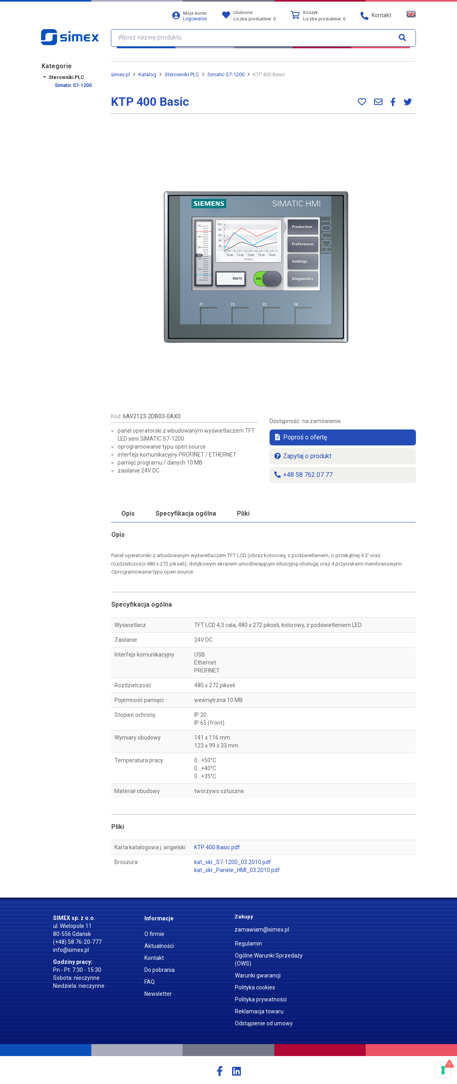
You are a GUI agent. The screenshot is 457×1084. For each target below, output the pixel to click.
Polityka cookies (255, 987)
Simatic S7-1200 (73, 85)
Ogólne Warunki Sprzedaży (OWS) (269, 959)
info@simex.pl (71, 950)
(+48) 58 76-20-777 (77, 942)
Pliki (243, 513)
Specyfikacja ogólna (186, 513)
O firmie (154, 934)
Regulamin (248, 943)
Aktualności (159, 946)
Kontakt (154, 958)
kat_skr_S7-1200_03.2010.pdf (232, 862)
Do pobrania (159, 970)
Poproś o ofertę (300, 437)
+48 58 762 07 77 (303, 475)
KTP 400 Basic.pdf (217, 847)
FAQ (149, 982)
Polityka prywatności (261, 999)
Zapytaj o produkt (302, 456)
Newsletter (158, 994)
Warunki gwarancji (258, 975)
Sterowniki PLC (66, 77)
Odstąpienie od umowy (264, 1023)
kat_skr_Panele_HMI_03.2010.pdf (237, 870)
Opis (128, 513)
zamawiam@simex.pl (261, 929)
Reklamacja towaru (259, 1011)
